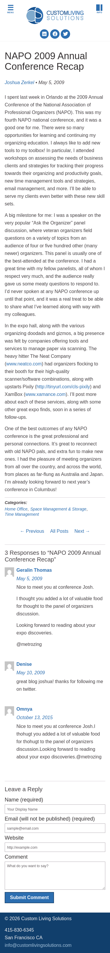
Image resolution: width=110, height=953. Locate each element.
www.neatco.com (24, 363)
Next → (82, 531)
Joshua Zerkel (19, 82)
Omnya (24, 709)
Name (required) (24, 800)
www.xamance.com (45, 394)
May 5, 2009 (29, 578)
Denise (24, 664)
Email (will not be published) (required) (50, 819)
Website (14, 838)
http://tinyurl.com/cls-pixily (63, 386)
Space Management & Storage (58, 509)
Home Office (16, 509)
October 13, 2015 (34, 717)
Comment (16, 857)
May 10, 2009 (30, 672)
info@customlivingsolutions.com (38, 945)
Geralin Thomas (34, 570)
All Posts (59, 531)
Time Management (22, 514)
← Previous (32, 531)
